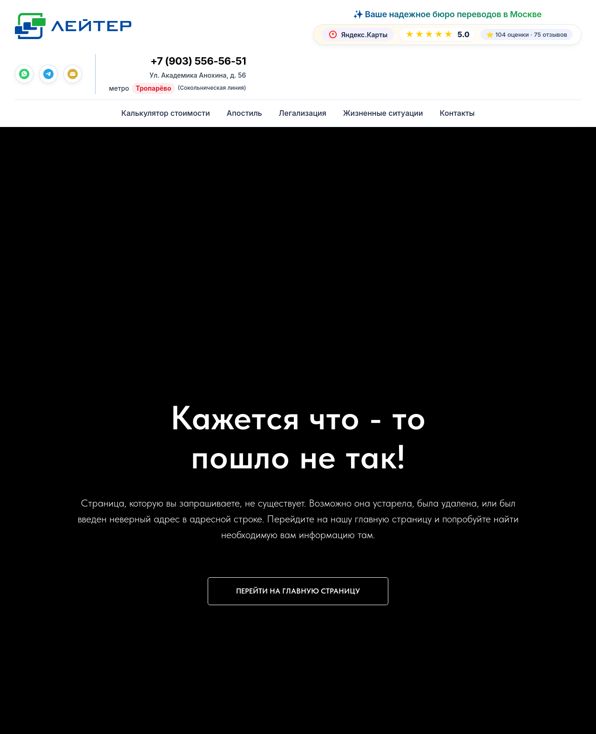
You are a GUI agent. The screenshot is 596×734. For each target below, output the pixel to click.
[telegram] (48, 74)
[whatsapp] (24, 74)
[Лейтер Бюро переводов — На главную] (73, 26)
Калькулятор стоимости (165, 113)
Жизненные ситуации (383, 113)
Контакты (457, 113)
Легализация (302, 113)
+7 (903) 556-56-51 (198, 61)
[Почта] (72, 74)
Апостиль (244, 113)
